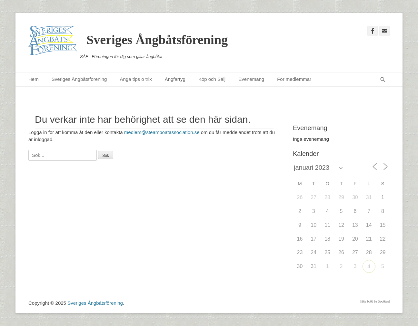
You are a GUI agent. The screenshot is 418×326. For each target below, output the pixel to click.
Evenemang (251, 79)
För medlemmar (294, 79)
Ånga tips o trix (136, 79)
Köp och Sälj (211, 79)
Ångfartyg (175, 79)
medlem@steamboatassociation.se (162, 132)
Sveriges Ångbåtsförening (157, 40)
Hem (33, 79)
